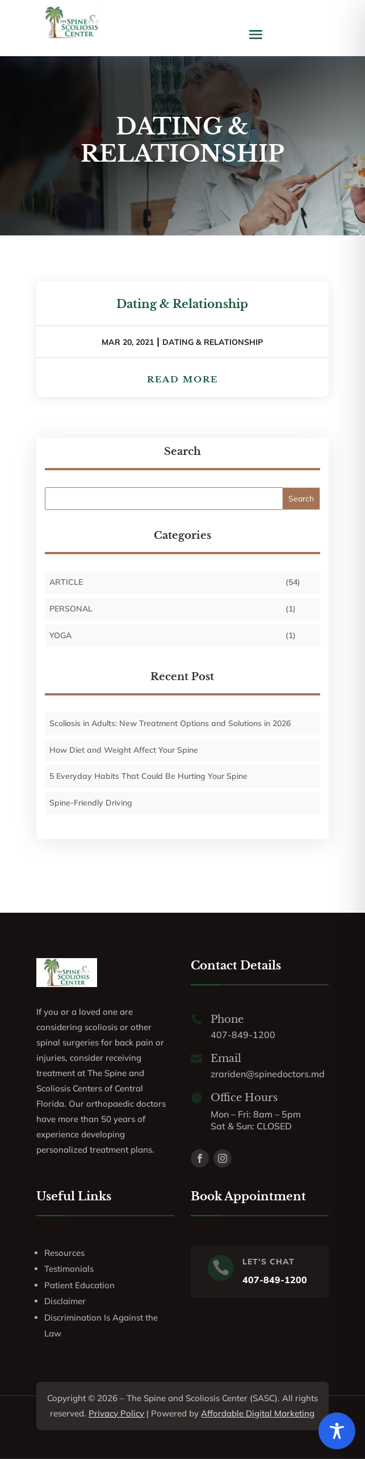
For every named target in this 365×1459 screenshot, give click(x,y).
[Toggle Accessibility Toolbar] (336, 1430)
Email (226, 1058)
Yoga (60, 635)
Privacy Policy (116, 1413)
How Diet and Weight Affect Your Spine (123, 750)
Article (66, 582)
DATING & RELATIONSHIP (212, 342)
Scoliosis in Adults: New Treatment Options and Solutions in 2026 (170, 723)
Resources (64, 1252)
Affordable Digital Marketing (257, 1413)
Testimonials (69, 1268)
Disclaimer (65, 1301)
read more (182, 379)
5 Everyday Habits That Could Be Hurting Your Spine (148, 776)
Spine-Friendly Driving (90, 803)
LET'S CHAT (268, 1261)
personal (71, 609)
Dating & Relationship (182, 304)
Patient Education (79, 1285)
